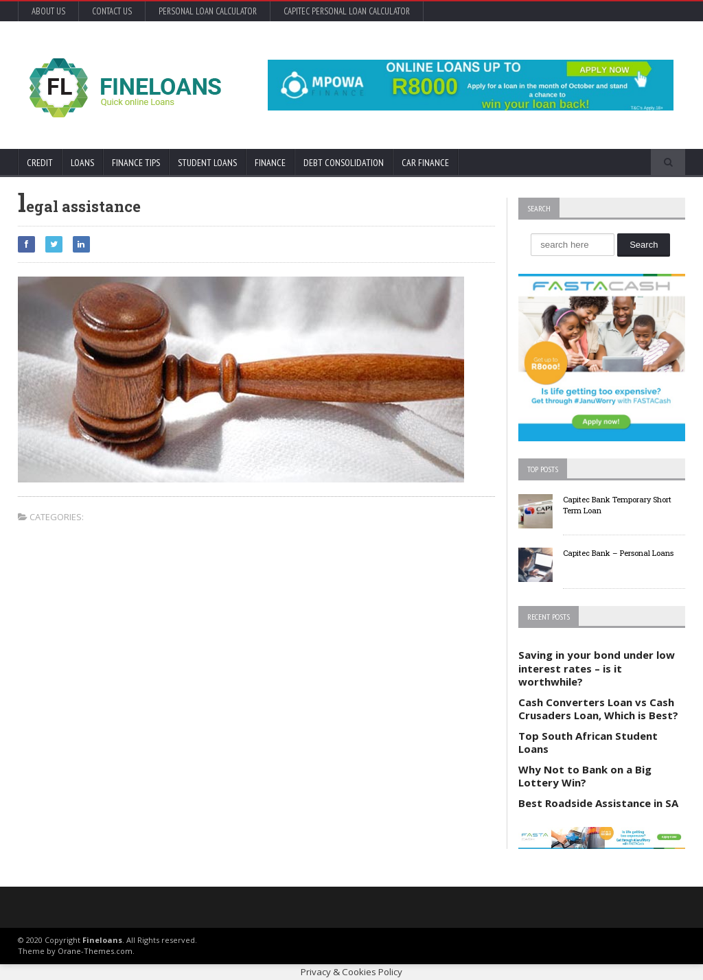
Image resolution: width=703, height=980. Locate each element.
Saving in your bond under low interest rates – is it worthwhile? (596, 668)
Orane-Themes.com (95, 951)
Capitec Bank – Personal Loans (618, 553)
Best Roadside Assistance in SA (598, 803)
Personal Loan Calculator (208, 11)
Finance (270, 162)
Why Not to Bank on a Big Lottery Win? (585, 776)
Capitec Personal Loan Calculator (347, 11)
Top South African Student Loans (588, 742)
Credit (40, 162)
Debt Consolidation (343, 162)
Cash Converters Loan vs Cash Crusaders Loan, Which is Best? (598, 709)
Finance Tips (136, 162)
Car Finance (425, 162)
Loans (82, 162)
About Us (48, 11)
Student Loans (207, 162)
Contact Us (112, 11)
